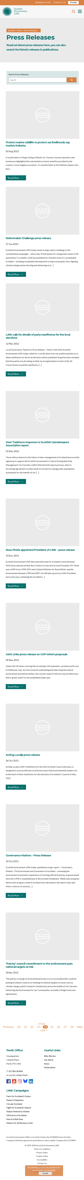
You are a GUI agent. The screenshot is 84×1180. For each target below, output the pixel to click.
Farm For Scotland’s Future (18, 1096)
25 (51, 1026)
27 (65, 1026)
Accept (45, 1173)
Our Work (48, 1060)
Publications (49, 1067)
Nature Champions (15, 1100)
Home (14, 12)
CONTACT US (59, 2)
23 (38, 1026)
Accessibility (42, 1160)
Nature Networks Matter (18, 1111)
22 (32, 1026)
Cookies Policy (42, 1156)
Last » (43, 1030)
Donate (73, 2)
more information (49, 1170)
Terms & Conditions (42, 1149)
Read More (13, 177)
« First (41, 1023)
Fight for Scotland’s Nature (18, 1107)
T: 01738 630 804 (14, 1071)
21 (25, 1026)
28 (71, 1026)
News (46, 1063)
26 (58, 1026)
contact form (22, 1075)
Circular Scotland (14, 1104)
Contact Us (42, 1163)
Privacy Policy (42, 1152)
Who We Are (50, 1056)
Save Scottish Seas (14, 1119)
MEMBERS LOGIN (43, 2)
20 (18, 1026)
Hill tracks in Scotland (16, 1115)
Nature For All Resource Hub (19, 1123)
